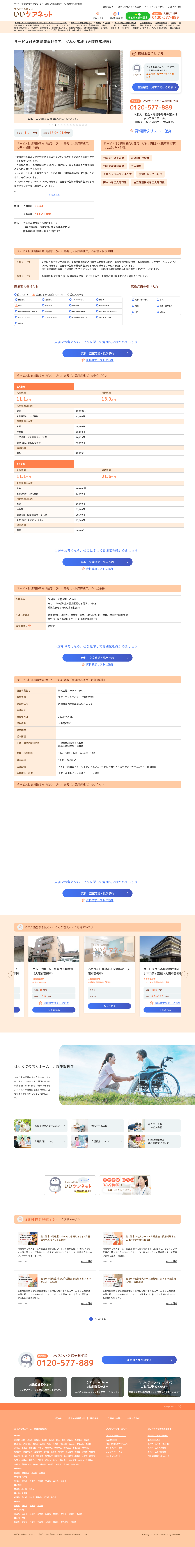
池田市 (53, 1452)
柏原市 (24, 1460)
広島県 (24, 1513)
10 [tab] (77, 125)
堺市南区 (76, 1447)
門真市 (40, 1460)
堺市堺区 (49, 1447)
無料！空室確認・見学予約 (97, 353)
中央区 (29, 1439)
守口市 (92, 1452)
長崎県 (32, 1522)
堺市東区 (17, 1452)
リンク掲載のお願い (112, 1418)
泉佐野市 (39, 1456)
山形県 (55, 1480)
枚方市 (17, 1456)
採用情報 (94, 1418)
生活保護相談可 (161, 22)
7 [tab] (68, 125)
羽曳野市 (32, 1460)
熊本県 (40, 1522)
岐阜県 (24, 1505)
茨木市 (24, 1456)
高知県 (71, 1513)
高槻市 (107, 22)
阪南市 (35, 1464)
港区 (63, 1439)
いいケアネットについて (116, 1435)
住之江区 (32, 1447)
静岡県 (32, 1505)
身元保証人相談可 (32, 25)
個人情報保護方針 (76, 1418)
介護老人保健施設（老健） (144, 982)
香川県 (63, 1513)
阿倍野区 (63, 1443)
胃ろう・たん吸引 (121, 25)
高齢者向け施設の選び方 (158, 1435)
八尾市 (31, 1456)
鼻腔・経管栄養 (145, 25)
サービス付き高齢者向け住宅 (125, 22)
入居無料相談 (174, 6)
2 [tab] (52, 125)
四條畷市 (89, 1460)
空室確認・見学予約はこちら (155, 87)
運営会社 (59, 1418)
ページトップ (170, 1406)
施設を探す (108, 6)
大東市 (84, 1456)
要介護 (173, 22)
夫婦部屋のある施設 (35, 30)
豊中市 (46, 1452)
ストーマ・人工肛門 (62, 25)
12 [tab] (83, 125)
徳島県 (79, 1513)
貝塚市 (84, 1452)
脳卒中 (133, 25)
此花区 (51, 1439)
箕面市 (17, 1460)
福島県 (63, 1480)
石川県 (31, 1497)
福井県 (39, 1497)
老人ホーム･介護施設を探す (81, 22)
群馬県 (31, 1489)
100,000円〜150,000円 (163, 25)
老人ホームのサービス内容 (159, 1443)
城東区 (55, 1443)
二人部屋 (104, 28)
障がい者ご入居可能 (159, 28)
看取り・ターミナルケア (120, 28)
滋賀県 (58, 1464)
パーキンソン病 (79, 25)
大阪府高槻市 (27, 979)
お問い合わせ (133, 1418)
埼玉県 (34, 1472)
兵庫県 (43, 1464)
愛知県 (17, 1505)
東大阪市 (72, 1460)
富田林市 (49, 1456)
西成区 (88, 1443)
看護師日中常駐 (74, 28)
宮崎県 (55, 1522)
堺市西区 (67, 1447)
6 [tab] (65, 125)
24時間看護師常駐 (91, 28)
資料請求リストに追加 (154, 130)
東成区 (35, 1443)
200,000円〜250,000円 (39, 28)
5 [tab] (61, 125)
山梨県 (46, 1497)
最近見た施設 (116, 15)
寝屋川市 (58, 1456)
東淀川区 (27, 1443)
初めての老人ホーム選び (129, 6)
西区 (58, 1439)
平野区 (40, 1447)
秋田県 (48, 1480)
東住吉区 (80, 1443)
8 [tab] (71, 125)
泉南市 (81, 1460)
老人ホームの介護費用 (157, 1452)
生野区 (42, 1443)
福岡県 (17, 1522)
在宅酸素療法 (94, 25)
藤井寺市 (63, 1460)
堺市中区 (58, 1447)
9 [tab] (74, 125)
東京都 (17, 1472)
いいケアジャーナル (154, 6)
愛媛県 (55, 1513)
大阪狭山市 (26, 1464)
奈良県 (66, 1464)
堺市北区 (85, 1447)
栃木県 (24, 1489)
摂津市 (48, 1460)
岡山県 (17, 1513)
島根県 (40, 1513)
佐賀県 (24, 1522)
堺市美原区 (27, 1452)
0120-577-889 (165, 17)
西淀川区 (17, 1443)
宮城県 (40, 1480)
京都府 (50, 1464)
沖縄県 (73, 1522)
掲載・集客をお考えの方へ (117, 1443)
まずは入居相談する (139, 1360)
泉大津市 (69, 1452)
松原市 (77, 1456)
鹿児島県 (64, 1522)
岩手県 (32, 1480)
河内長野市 (68, 1456)
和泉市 (92, 1456)
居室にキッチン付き (140, 28)
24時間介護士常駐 (58, 28)
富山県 (24, 1497)
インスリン (47, 25)
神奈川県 (25, 1472)
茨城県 (17, 1489)
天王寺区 (78, 1439)
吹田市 (61, 1452)
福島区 (44, 1439)
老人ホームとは (154, 1439)
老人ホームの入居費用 (157, 1447)
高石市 (55, 1460)
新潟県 (17, 1497)
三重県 (40, 1505)
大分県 (48, 1522)
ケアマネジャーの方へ (115, 1447)
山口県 (48, 1513)
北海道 (17, 1480)
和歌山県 (75, 1464)
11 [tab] (80, 125)
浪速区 (86, 1439)
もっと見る (43, 1009)
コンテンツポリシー (114, 1456)
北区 (23, 1439)
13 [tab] (86, 125)
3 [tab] (55, 125)
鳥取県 (32, 1513)
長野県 (53, 1497)
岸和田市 (38, 1452)
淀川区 (17, 1447)
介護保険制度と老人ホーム (159, 1456)
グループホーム (84, 982)
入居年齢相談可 (146, 22)
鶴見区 (24, 1447)
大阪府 (98, 22)
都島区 (37, 1439)
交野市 (17, 1464)
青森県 (24, 1480)
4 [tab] (58, 125)
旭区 (49, 1443)
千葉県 (42, 1472)
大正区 (70, 1439)
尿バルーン (106, 25)
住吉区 (71, 1443)
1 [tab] (49, 125)
